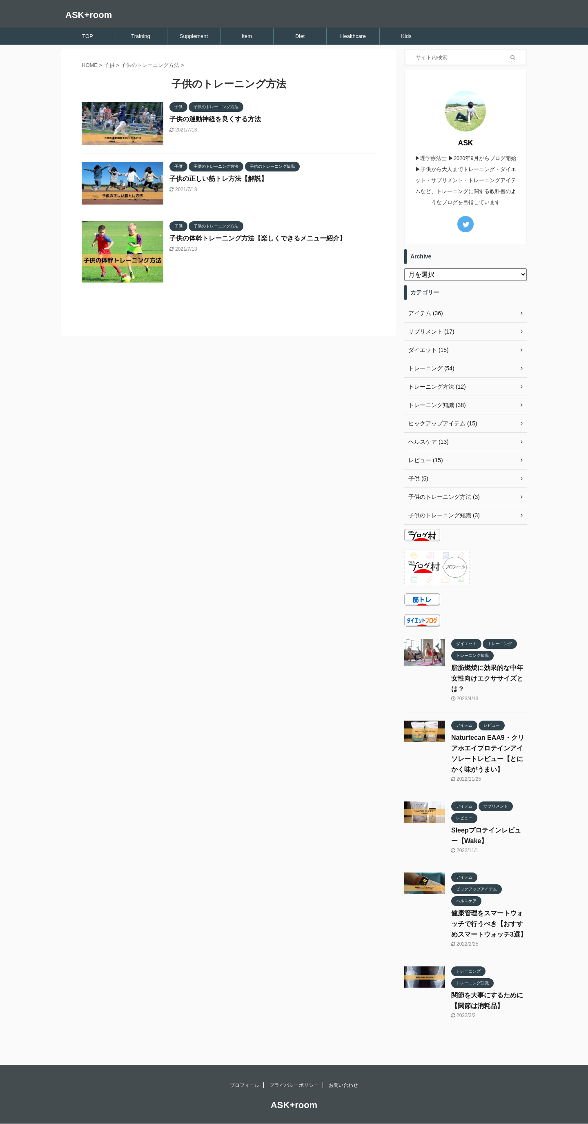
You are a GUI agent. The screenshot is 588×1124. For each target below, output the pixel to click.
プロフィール (244, 1085)
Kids (406, 36)
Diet (300, 36)
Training (140, 36)
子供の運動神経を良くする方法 (215, 119)
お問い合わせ (343, 1085)
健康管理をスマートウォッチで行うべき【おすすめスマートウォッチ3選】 (489, 924)
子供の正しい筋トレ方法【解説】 (218, 178)
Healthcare (353, 36)
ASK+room (88, 15)
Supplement (194, 36)
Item (247, 36)
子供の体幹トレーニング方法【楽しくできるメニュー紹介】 (257, 238)
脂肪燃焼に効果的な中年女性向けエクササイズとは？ (487, 678)
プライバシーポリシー (294, 1085)
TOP (87, 36)
